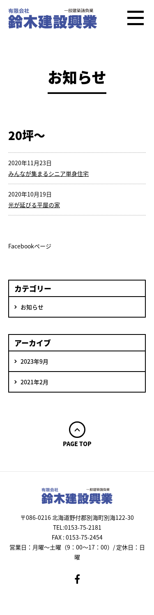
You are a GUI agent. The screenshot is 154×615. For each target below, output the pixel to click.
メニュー (135, 18)
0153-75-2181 (82, 527)
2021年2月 (34, 382)
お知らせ (32, 307)
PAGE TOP (77, 443)
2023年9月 (34, 361)
